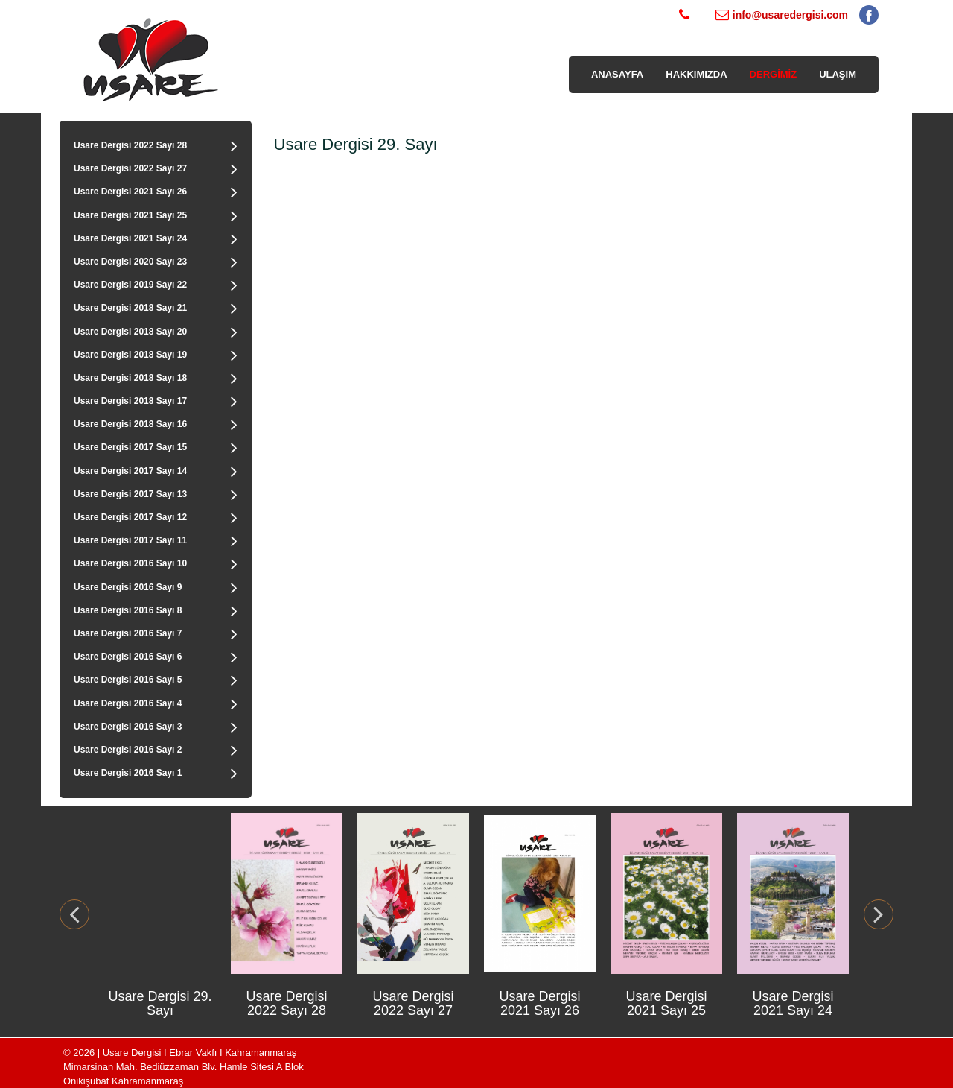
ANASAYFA (617, 74)
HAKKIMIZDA (696, 74)
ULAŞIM (837, 74)
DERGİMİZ (773, 74)
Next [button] (878, 914)
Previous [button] (74, 914)
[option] (160, 914)
